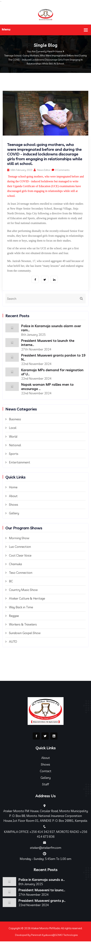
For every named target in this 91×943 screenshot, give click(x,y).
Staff (45, 785)
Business (15, 420)
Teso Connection (20, 574)
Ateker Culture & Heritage (27, 600)
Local (12, 429)
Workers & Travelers (23, 625)
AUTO (13, 643)
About (13, 497)
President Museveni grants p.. (43, 902)
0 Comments (60, 170)
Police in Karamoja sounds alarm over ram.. (53, 328)
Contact (45, 772)
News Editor (42, 170)
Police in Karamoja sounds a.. (43, 880)
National (15, 446)
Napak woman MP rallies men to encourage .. (49, 387)
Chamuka (15, 565)
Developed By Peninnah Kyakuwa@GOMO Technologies (46, 936)
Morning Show (19, 539)
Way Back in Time (21, 608)
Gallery (14, 514)
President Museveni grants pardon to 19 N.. (52, 357)
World (13, 437)
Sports (13, 455)
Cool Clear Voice (20, 556)
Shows (13, 506)
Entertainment (19, 463)
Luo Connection (20, 548)
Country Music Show (23, 591)
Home (58, 51)
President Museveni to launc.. (43, 891)
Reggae (14, 617)
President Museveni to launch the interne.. (49, 342)
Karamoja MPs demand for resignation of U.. (44, 372)
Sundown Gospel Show (25, 634)
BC (11, 582)
